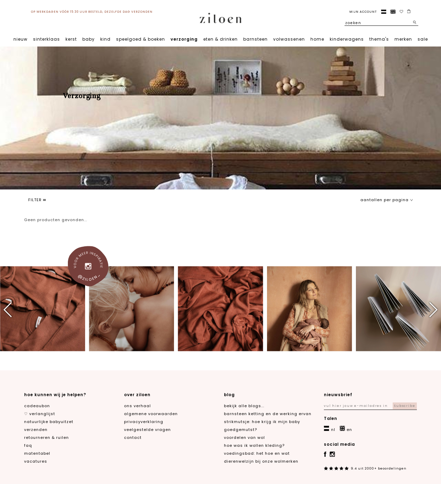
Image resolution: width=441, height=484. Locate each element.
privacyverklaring (143, 421)
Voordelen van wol (244, 437)
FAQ (28, 445)
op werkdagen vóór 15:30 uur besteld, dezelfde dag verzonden (92, 12)
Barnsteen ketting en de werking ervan (267, 413)
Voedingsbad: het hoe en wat (257, 453)
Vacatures (35, 461)
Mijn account (363, 12)
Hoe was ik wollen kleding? (254, 445)
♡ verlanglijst (39, 413)
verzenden (36, 429)
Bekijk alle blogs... (244, 406)
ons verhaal (137, 406)
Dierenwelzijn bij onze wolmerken (261, 461)
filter (37, 200)
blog (229, 395)
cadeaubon (37, 406)
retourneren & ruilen (46, 437)
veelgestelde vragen (147, 429)
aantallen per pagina (386, 200)
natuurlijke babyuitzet (48, 421)
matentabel (37, 453)
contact (133, 437)
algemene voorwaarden (151, 413)
